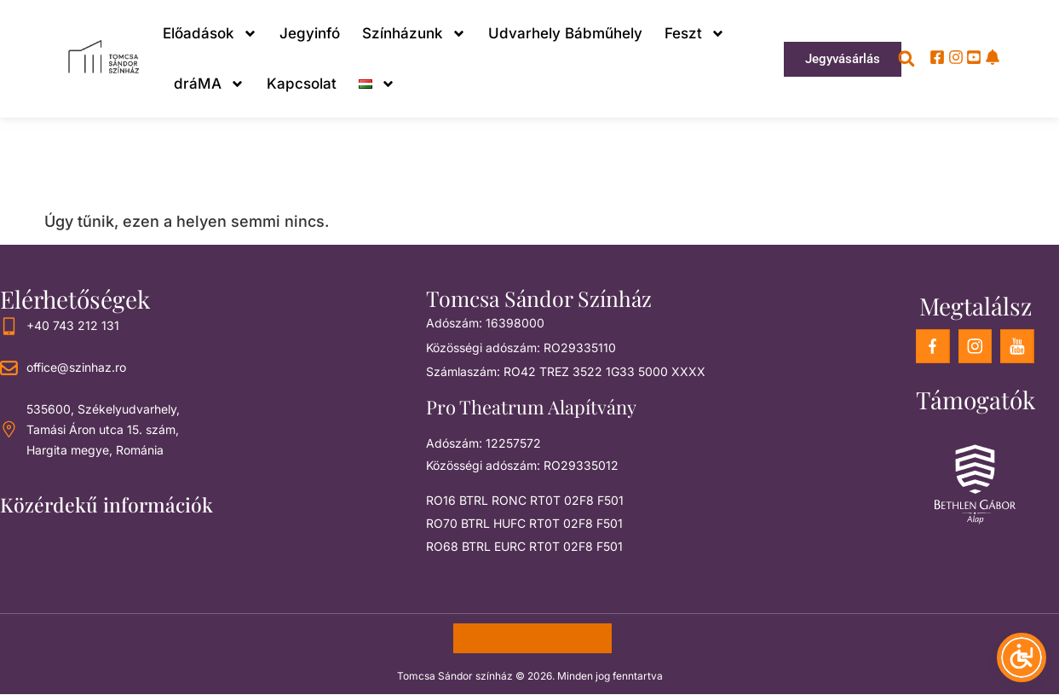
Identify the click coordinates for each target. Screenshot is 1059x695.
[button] (906, 59)
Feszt (695, 33)
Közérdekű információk (106, 504)
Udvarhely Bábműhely (565, 33)
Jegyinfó (309, 33)
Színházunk (414, 33)
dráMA (209, 84)
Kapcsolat (302, 83)
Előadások (210, 33)
